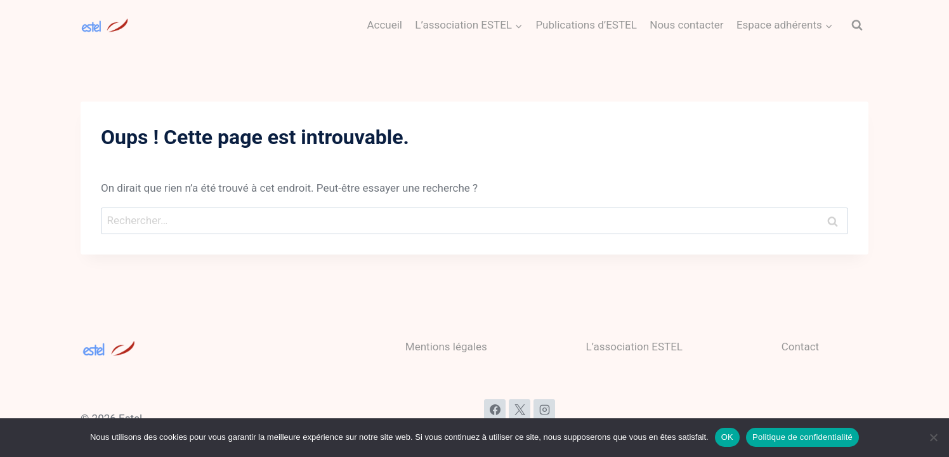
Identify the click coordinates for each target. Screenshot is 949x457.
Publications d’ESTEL (586, 24)
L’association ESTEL (634, 346)
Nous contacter (686, 24)
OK (727, 437)
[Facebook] (495, 410)
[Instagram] (544, 410)
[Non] (933, 437)
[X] (519, 410)
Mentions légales (446, 346)
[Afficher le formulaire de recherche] (857, 25)
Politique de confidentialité (802, 437)
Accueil (384, 24)
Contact (800, 346)
